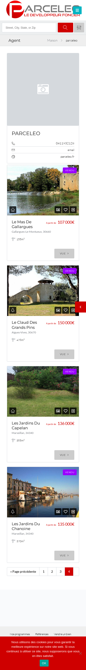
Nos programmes (20, 634)
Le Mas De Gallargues (22, 224)
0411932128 (65, 143)
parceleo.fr (67, 156)
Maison (52, 40)
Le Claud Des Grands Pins (24, 324)
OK (44, 663)
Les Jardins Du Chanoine (26, 526)
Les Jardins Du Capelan (26, 425)
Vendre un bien (62, 634)
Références (41, 634)
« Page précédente (23, 571)
